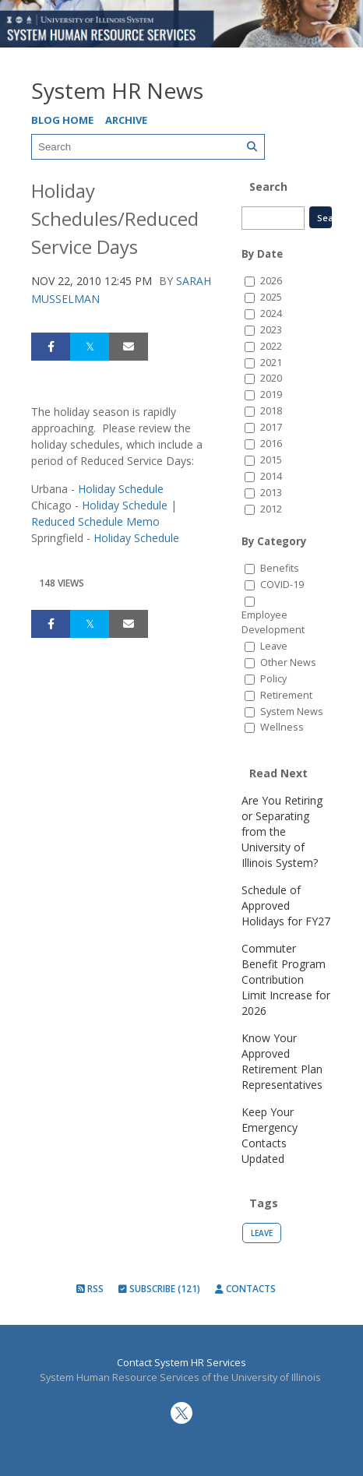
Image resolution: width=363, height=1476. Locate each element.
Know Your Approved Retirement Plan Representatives (281, 1061)
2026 (271, 280)
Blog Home (62, 120)
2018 (271, 410)
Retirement (286, 695)
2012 (271, 509)
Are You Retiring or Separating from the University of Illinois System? (281, 831)
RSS (90, 1288)
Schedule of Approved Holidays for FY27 (285, 905)
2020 (271, 378)
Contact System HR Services (181, 1362)
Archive (126, 120)
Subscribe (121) (159, 1288)
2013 (271, 492)
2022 (271, 346)
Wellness (282, 727)
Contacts (245, 1288)
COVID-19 (282, 584)
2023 (271, 329)
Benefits (279, 568)
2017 (271, 427)
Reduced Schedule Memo (95, 521)
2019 (271, 394)
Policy (273, 678)
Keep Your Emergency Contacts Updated (269, 1135)
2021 (271, 362)
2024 (271, 313)
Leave (273, 646)
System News (291, 711)
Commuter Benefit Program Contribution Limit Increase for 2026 (285, 979)
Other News (288, 662)
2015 (271, 460)
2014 (271, 476)
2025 (271, 297)
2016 (271, 443)
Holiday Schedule (121, 488)
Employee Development (273, 622)
